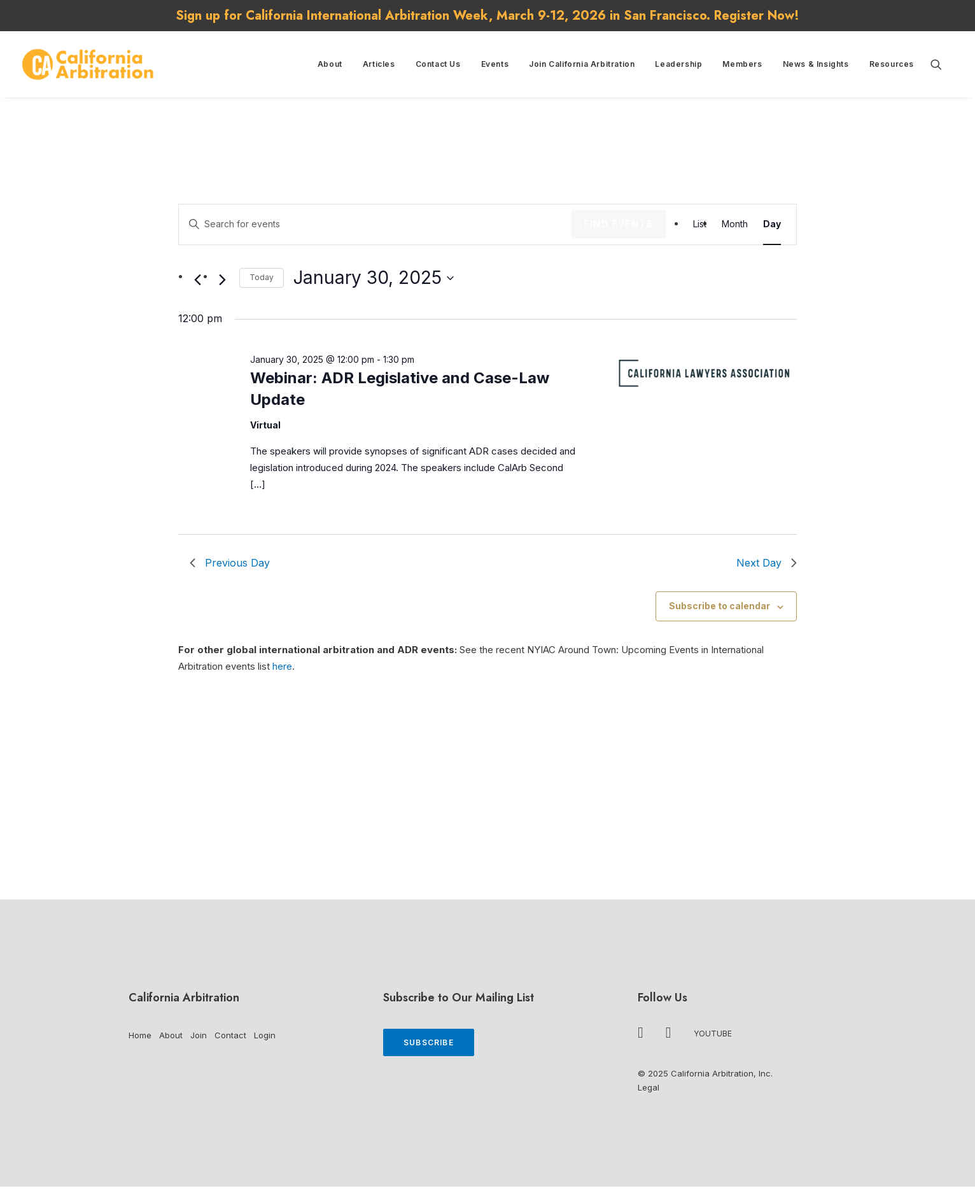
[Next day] (222, 280)
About (330, 64)
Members (742, 64)
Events (495, 64)
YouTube (713, 1033)
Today (261, 277)
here (282, 666)
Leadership (678, 64)
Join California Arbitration (582, 64)
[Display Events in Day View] (772, 224)
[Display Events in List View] (699, 224)
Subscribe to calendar (719, 605)
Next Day (766, 562)
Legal (648, 1087)
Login (265, 1035)
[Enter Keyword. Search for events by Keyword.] (375, 224)
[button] (941, 64)
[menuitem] (330, 64)
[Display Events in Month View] (735, 224)
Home (140, 1035)
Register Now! (756, 15)
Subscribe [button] (428, 1042)
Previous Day (230, 562)
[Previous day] (197, 280)
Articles (379, 64)
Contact (230, 1035)
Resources (891, 64)
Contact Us (438, 64)
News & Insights (816, 64)
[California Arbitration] (88, 64)
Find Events (619, 223)
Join (198, 1035)
